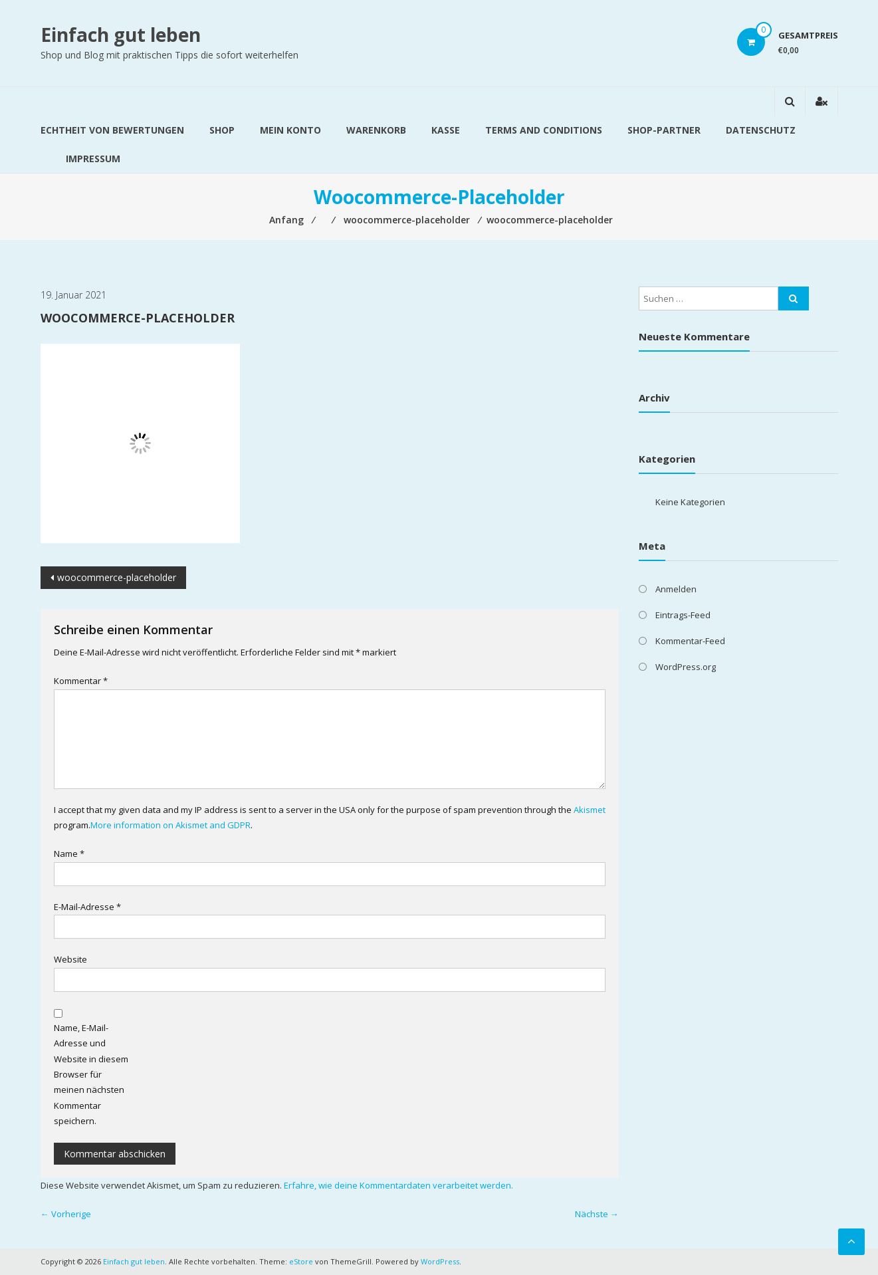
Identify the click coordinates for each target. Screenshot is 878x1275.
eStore (301, 1261)
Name (69, 854)
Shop (222, 130)
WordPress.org (685, 667)
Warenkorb (376, 130)
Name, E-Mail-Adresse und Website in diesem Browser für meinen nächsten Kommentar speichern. (91, 1074)
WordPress (440, 1261)
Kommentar (81, 681)
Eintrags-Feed (683, 615)
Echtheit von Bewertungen (112, 130)
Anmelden (676, 589)
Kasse (445, 130)
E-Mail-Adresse (87, 907)
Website (70, 959)
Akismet (589, 810)
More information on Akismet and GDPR (170, 825)
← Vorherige (66, 1214)
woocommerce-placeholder (116, 577)
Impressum (93, 158)
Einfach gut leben (121, 34)
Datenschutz (761, 130)
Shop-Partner (664, 130)
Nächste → (597, 1214)
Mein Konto (290, 130)
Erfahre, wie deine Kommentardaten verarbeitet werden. (398, 1185)
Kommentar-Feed (690, 641)
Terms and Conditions (543, 130)
